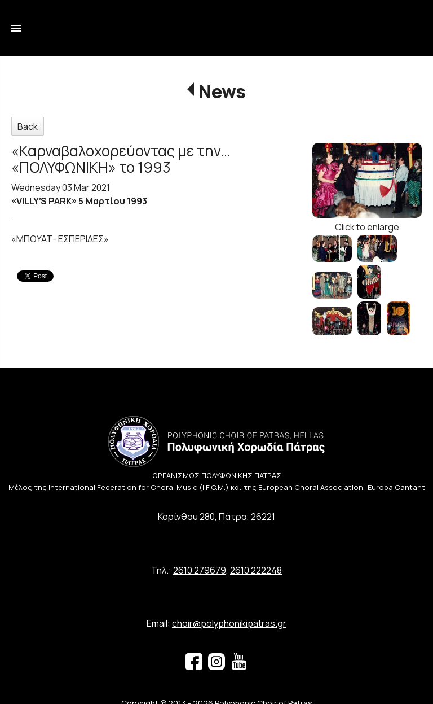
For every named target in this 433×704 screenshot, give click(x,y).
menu (16, 28)
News (222, 91)
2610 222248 (256, 570)
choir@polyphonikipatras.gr (229, 623)
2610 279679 (199, 570)
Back (27, 126)
